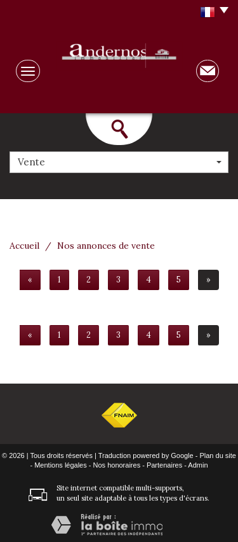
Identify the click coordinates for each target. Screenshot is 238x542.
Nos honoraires (117, 465)
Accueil (24, 245)
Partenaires (164, 465)
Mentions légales (60, 465)
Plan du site (217, 455)
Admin (198, 465)
